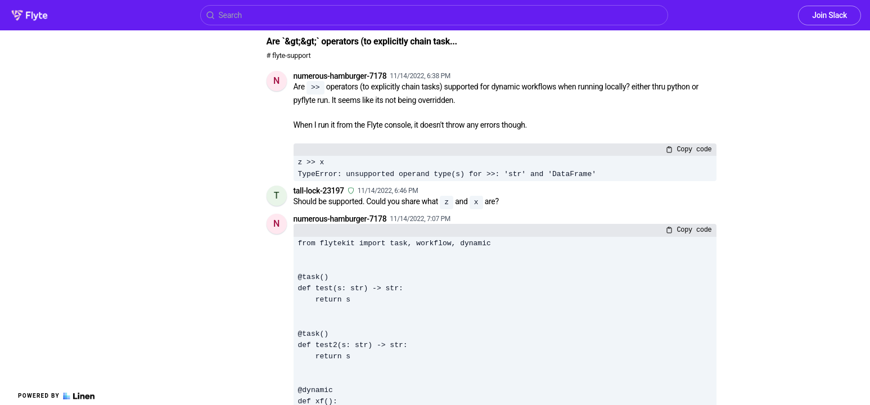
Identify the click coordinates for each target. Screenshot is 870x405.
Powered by (56, 396)
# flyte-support (289, 55)
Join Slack (829, 15)
